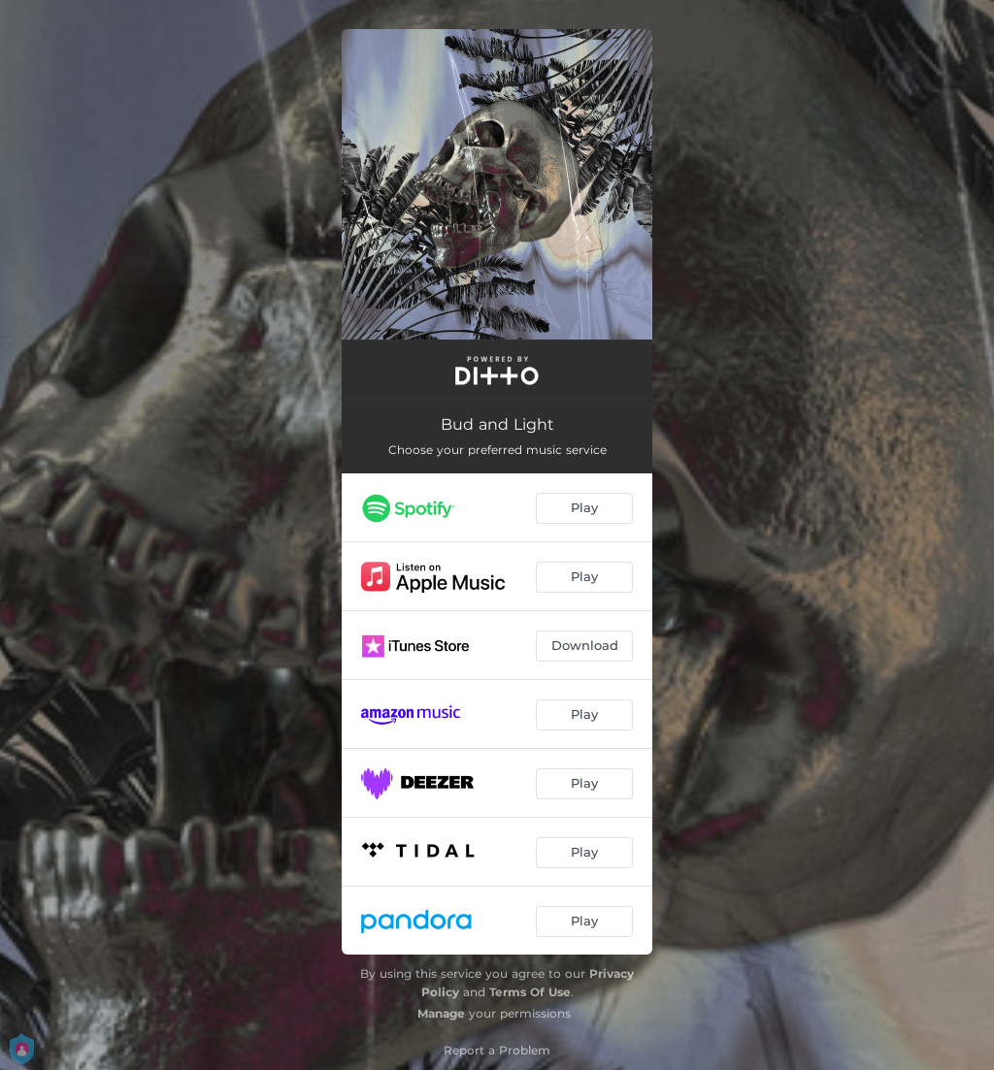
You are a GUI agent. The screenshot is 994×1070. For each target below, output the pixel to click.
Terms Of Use (530, 992)
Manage (441, 1013)
